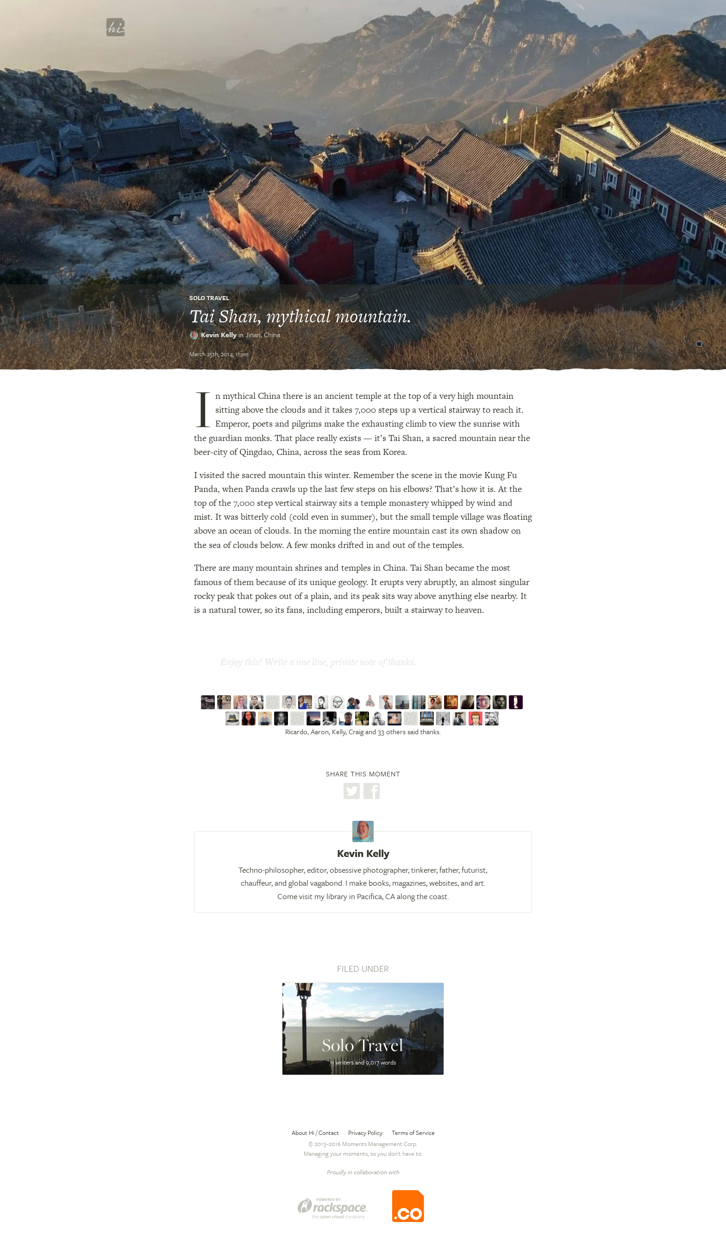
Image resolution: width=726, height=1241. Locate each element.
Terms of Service (413, 1132)
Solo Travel (209, 297)
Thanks (481, 663)
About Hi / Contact (315, 1132)
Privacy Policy (365, 1132)
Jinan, (262, 334)
